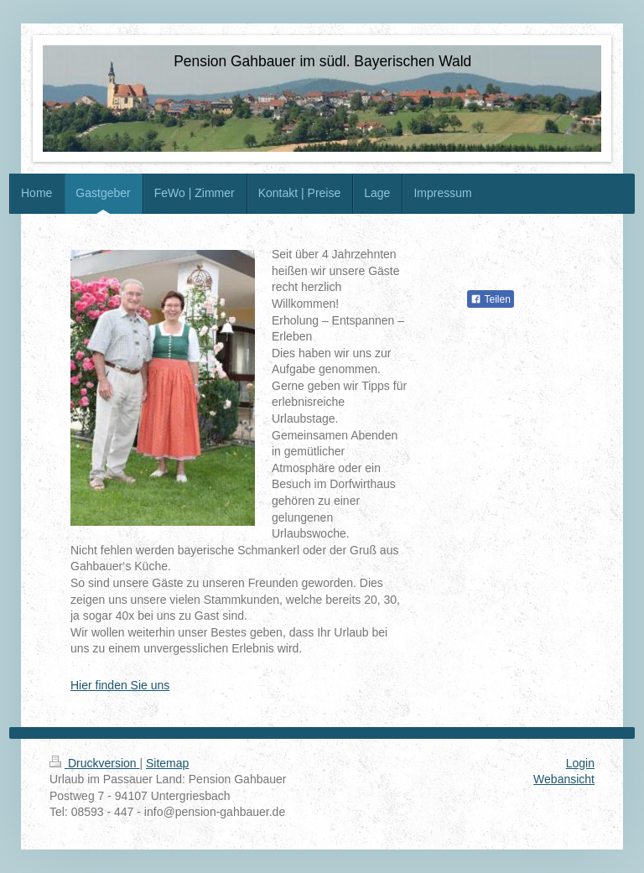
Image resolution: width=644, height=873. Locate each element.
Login (580, 763)
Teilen (490, 299)
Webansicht (564, 779)
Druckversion (94, 763)
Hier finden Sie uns (119, 685)
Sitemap (167, 763)
